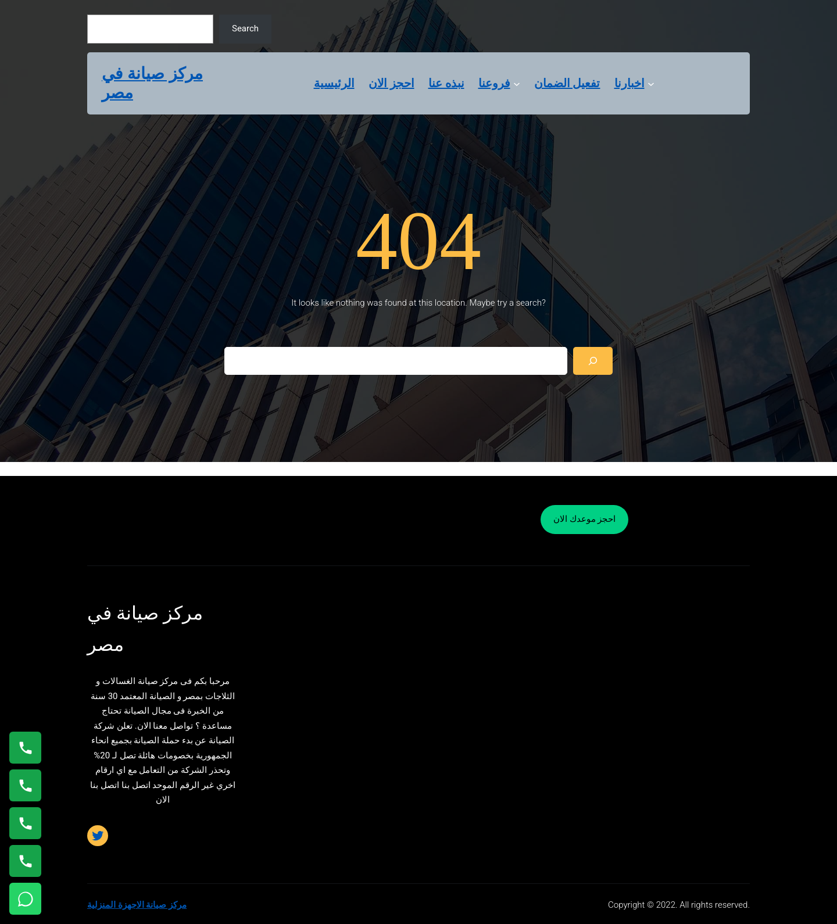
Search (245, 28)
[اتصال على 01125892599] (25, 861)
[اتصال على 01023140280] (25, 823)
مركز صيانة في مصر (152, 83)
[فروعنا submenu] (516, 83)
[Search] (593, 361)
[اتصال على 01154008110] (25, 748)
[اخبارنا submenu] (651, 83)
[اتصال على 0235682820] (25, 785)
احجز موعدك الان (584, 519)
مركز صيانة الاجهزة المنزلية (137, 905)
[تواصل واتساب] (25, 899)
